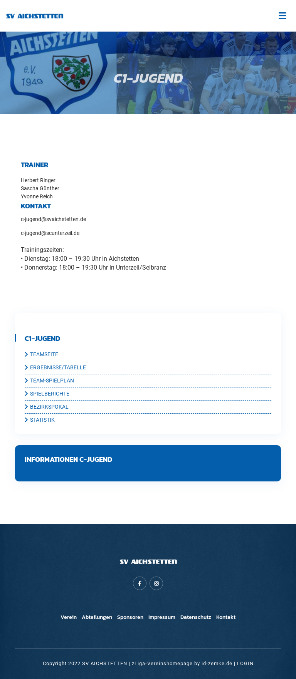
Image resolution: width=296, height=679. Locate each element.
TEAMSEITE (41, 355)
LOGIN (245, 663)
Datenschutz (195, 617)
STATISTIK (40, 420)
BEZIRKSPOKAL (47, 407)
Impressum (161, 617)
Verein (69, 617)
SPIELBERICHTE (47, 394)
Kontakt (225, 617)
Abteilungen (97, 617)
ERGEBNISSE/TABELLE (55, 368)
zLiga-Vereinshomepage (162, 663)
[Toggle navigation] (282, 16)
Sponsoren (130, 617)
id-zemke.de (217, 663)
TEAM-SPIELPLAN (49, 381)
